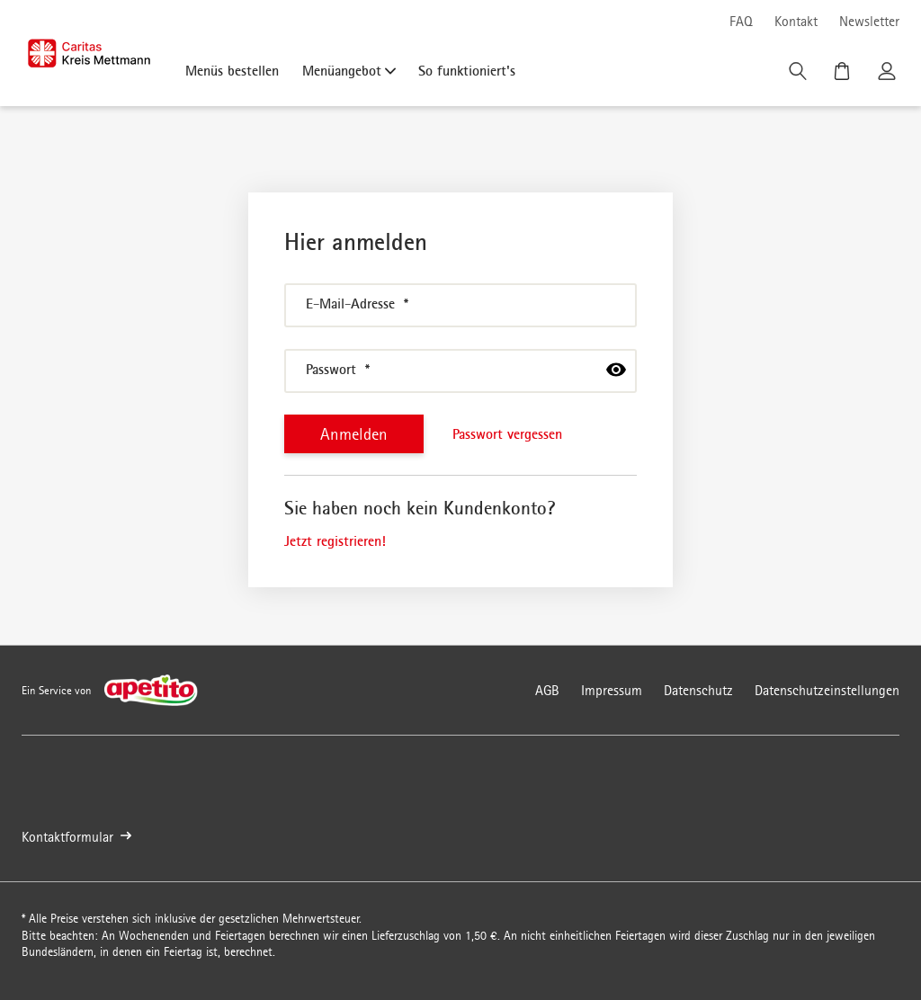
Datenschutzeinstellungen (827, 690)
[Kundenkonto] (888, 75)
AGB (547, 690)
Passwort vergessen (507, 433)
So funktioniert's (466, 70)
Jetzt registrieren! (335, 540)
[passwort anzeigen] (616, 369)
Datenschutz (698, 690)
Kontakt (796, 21)
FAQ (741, 21)
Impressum (611, 690)
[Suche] (799, 75)
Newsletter (869, 21)
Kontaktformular (76, 836)
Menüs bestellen (232, 70)
